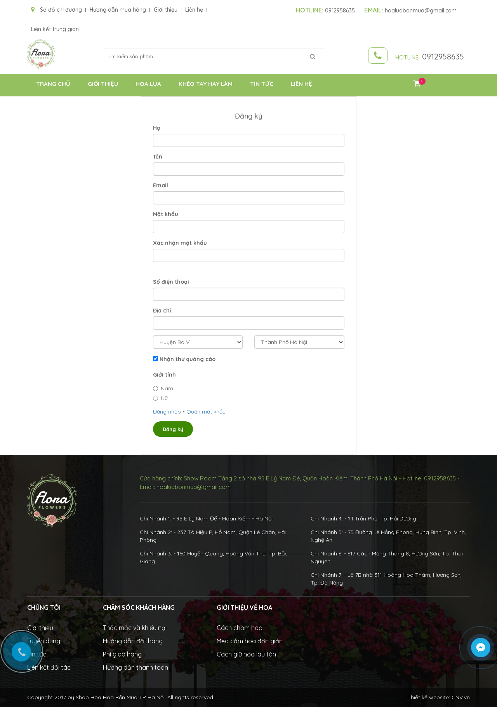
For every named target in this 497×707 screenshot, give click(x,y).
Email (160, 185)
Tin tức (261, 83)
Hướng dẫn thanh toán (135, 667)
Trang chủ (53, 83)
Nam (163, 388)
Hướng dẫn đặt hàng (133, 641)
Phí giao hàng (122, 654)
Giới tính (164, 374)
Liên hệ (194, 9)
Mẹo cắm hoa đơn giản (250, 641)
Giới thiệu (165, 9)
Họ (156, 127)
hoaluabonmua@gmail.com (410, 10)
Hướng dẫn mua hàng (118, 9)
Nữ (160, 398)
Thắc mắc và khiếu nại (135, 628)
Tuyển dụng (43, 641)
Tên (157, 156)
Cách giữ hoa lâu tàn (246, 654)
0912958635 (325, 10)
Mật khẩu (165, 214)
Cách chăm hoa (239, 628)
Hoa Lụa (148, 83)
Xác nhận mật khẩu (180, 242)
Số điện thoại (171, 281)
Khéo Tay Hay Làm (206, 83)
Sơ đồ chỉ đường (56, 9)
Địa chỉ (162, 310)
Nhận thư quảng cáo (187, 359)
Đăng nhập (167, 411)
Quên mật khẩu (206, 411)
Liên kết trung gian (55, 29)
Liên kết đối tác (49, 667)
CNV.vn (461, 697)
